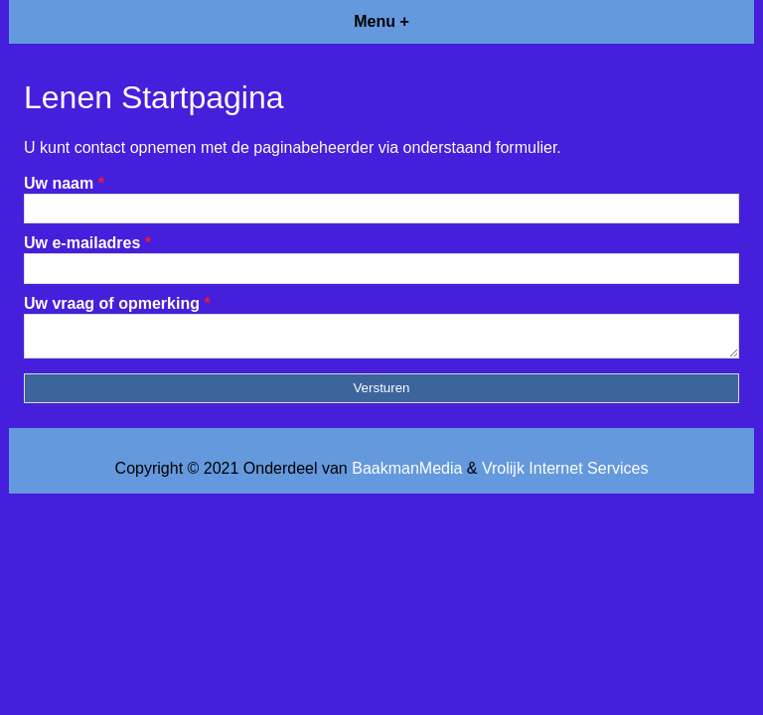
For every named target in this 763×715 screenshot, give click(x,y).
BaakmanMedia (407, 474)
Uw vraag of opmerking (117, 303)
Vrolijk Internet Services (565, 474)
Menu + (381, 21)
